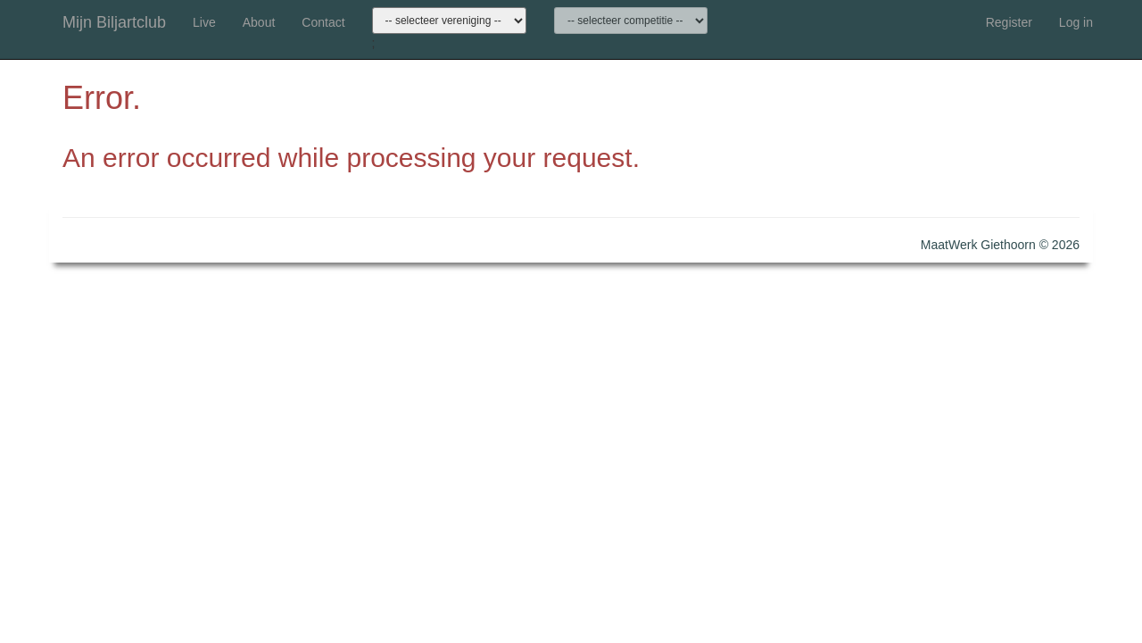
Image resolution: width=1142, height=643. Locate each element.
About (259, 22)
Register (1009, 22)
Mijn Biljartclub (114, 22)
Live (204, 22)
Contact (323, 22)
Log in (1076, 22)
